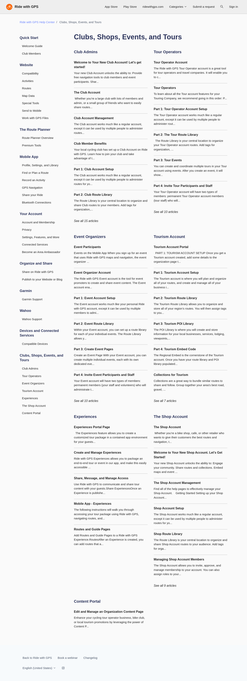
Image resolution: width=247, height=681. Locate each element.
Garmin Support (32, 299)
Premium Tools (31, 145)
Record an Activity (33, 180)
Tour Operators (168, 52)
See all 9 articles (165, 585)
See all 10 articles (166, 211)
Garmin (26, 291)
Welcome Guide (32, 46)
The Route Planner (35, 130)
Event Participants (87, 247)
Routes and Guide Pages (92, 529)
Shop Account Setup (169, 508)
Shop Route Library (168, 534)
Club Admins (86, 52)
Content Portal (87, 601)
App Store (111, 6)
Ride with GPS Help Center (37, 22)
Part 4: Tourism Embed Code (175, 349)
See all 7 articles (165, 401)
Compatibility (30, 73)
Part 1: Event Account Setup (94, 298)
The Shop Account (171, 416)
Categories (178, 6)
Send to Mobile (31, 110)
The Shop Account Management (177, 482)
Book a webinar (68, 657)
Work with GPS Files (35, 118)
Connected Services (35, 244)
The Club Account (87, 92)
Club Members (31, 53)
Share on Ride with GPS (37, 271)
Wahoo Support (32, 319)
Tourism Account (169, 237)
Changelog (90, 657)
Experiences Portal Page (92, 427)
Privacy (26, 229)
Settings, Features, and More (40, 237)
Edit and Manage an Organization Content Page (108, 611)
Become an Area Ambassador (41, 252)
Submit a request (204, 6)
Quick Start (29, 38)
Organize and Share (36, 263)
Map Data (28, 95)
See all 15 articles (86, 221)
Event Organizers (90, 237)
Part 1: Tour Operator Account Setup (180, 109)
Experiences (85, 416)
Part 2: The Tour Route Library (176, 134)
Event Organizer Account (92, 272)
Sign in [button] (233, 6)
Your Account (31, 214)
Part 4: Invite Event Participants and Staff (104, 374)
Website (26, 65)
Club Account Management (94, 118)
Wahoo (25, 311)
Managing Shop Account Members (179, 559)
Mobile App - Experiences (92, 503)
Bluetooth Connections (36, 202)
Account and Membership (38, 222)
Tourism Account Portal (171, 247)
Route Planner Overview (37, 137)
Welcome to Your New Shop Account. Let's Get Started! (188, 455)
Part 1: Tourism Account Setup (176, 272)
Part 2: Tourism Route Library (175, 298)
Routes (26, 88)
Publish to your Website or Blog (42, 279)
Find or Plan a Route (35, 172)
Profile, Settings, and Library (40, 165)
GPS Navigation (32, 187)
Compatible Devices (35, 343)
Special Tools (30, 103)
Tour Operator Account (170, 62)
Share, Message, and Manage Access (101, 478)
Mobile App (29, 157)
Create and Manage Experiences (97, 452)
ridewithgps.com (153, 6)
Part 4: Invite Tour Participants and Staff (183, 185)
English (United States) (39, 668)
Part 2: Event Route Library (94, 323)
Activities (27, 81)
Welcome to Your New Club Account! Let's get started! (107, 65)
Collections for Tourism (171, 374)
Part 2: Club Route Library (93, 194)
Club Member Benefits (90, 143)
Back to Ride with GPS (37, 657)
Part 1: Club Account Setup (94, 169)
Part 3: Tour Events (168, 160)
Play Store (130, 6)
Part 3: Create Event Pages (93, 349)
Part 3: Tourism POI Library (174, 323)
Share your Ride (32, 195)
